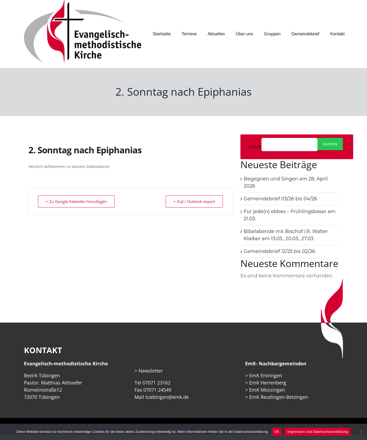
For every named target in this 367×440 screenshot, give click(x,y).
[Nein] (360, 431)
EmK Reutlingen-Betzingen (278, 397)
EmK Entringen (265, 375)
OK (276, 432)
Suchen (254, 147)
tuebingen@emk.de (167, 397)
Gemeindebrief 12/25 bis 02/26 (279, 251)
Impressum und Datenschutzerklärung (317, 432)
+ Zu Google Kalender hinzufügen (76, 201)
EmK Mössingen (267, 390)
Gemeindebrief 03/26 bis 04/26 (280, 199)
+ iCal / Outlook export (194, 201)
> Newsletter (149, 370)
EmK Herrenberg (267, 382)
